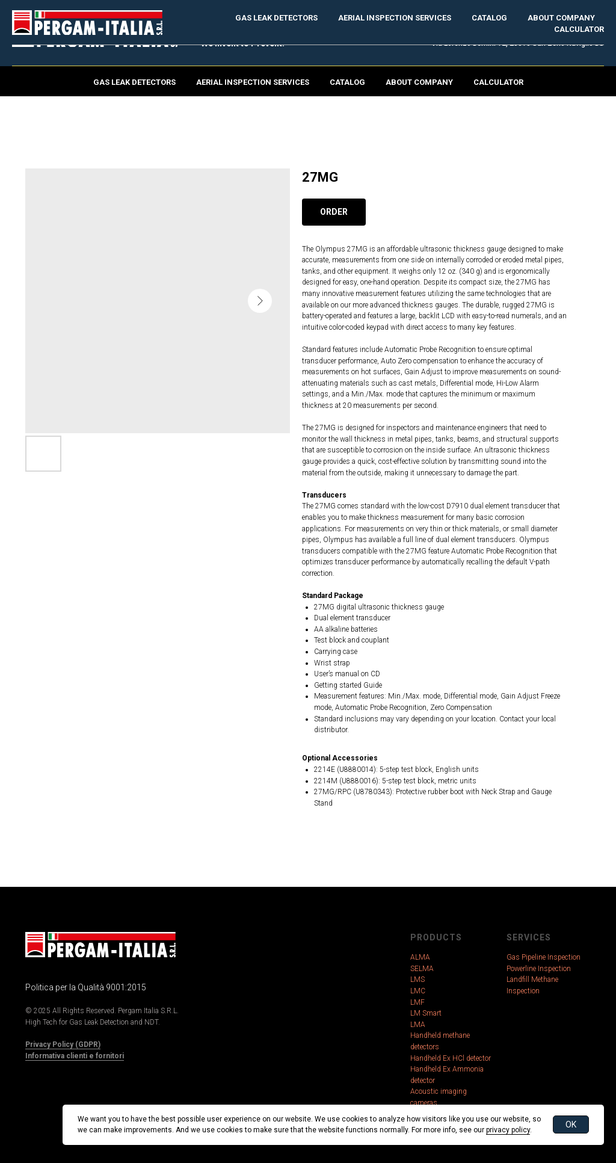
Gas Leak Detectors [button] (134, 82)
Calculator (498, 82)
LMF (417, 1002)
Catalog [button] (347, 82)
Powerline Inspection (539, 968)
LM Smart (426, 1013)
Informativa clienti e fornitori (74, 1056)
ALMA (420, 957)
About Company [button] (419, 82)
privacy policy (508, 1130)
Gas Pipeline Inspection (544, 957)
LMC (417, 991)
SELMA (422, 968)
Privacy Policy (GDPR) (62, 1044)
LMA (417, 1024)
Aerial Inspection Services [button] (252, 82)
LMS (417, 979)
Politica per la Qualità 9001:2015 (85, 987)
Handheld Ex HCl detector (450, 1058)
